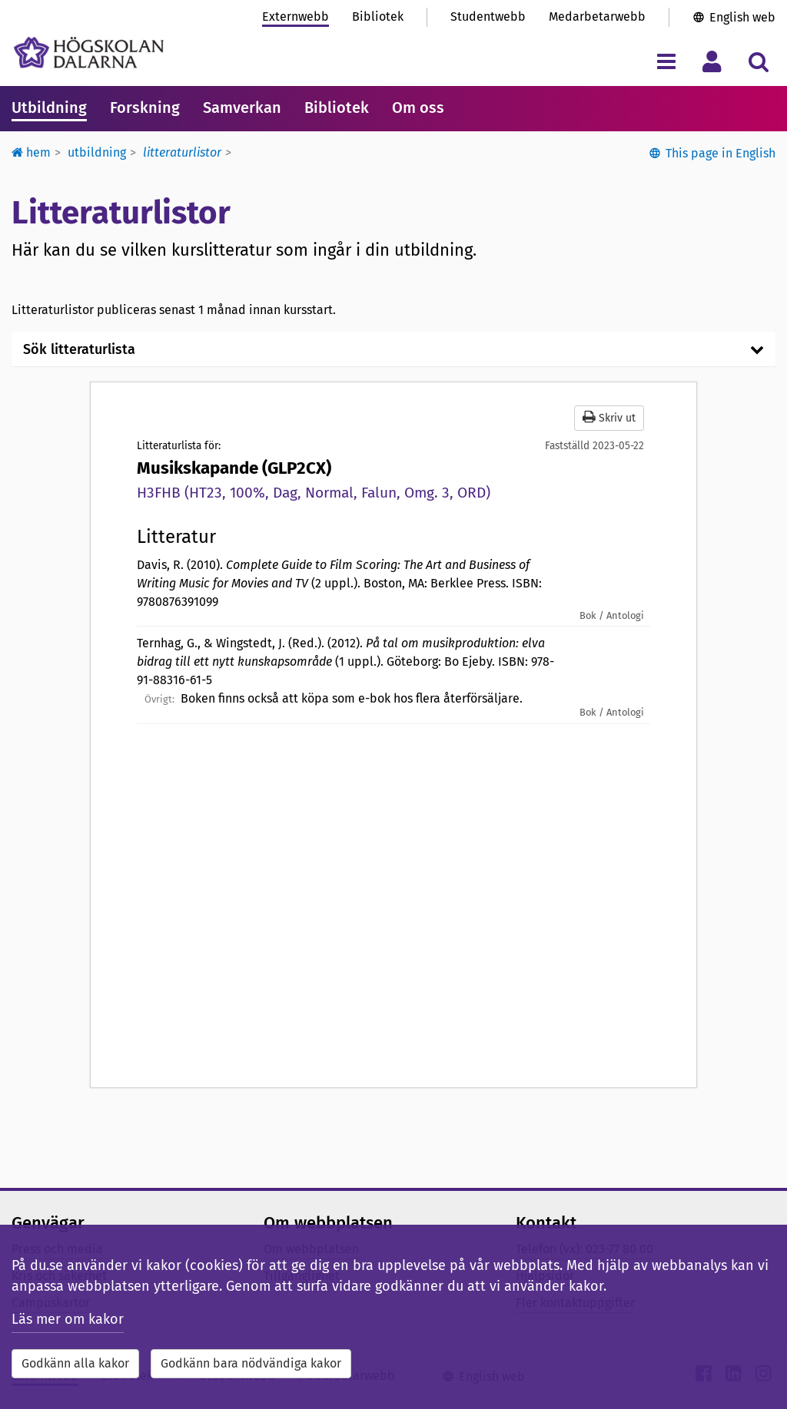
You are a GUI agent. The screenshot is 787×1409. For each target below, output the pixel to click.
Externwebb (295, 16)
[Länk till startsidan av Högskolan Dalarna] (89, 52)
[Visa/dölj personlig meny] (712, 61)
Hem (31, 152)
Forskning (145, 107)
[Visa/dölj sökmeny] (758, 61)
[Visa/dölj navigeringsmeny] (666, 61)
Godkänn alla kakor (75, 1363)
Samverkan (242, 107)
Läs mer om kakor (68, 1319)
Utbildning (49, 107)
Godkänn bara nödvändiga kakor (251, 1363)
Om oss (418, 107)
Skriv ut (609, 417)
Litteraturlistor (182, 152)
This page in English (720, 153)
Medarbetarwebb (597, 16)
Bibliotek (377, 16)
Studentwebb (488, 16)
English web (742, 17)
